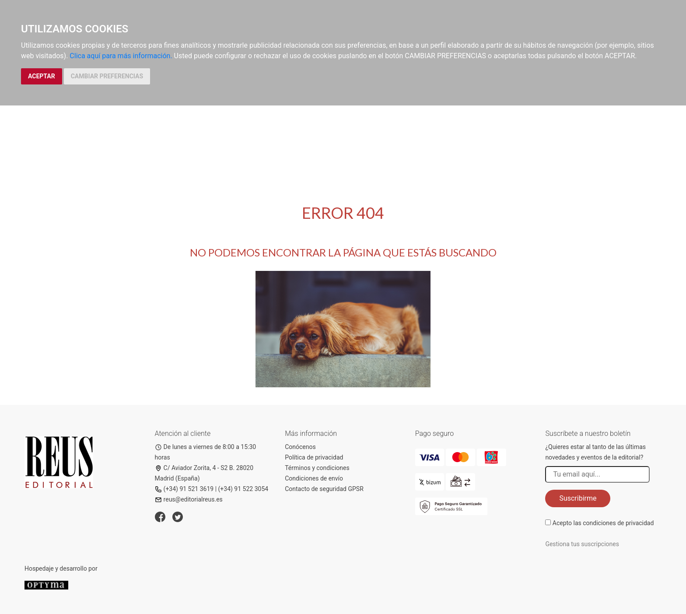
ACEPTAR (41, 76)
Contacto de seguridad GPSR (324, 488)
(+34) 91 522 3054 (243, 488)
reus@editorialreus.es (189, 499)
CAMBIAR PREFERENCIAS (107, 76)
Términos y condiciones (317, 467)
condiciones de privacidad (618, 522)
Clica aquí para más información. (121, 56)
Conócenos (300, 446)
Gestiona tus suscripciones (582, 543)
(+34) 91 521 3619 (184, 488)
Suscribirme (577, 498)
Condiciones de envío (314, 478)
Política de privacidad (314, 457)
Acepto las (603, 522)
